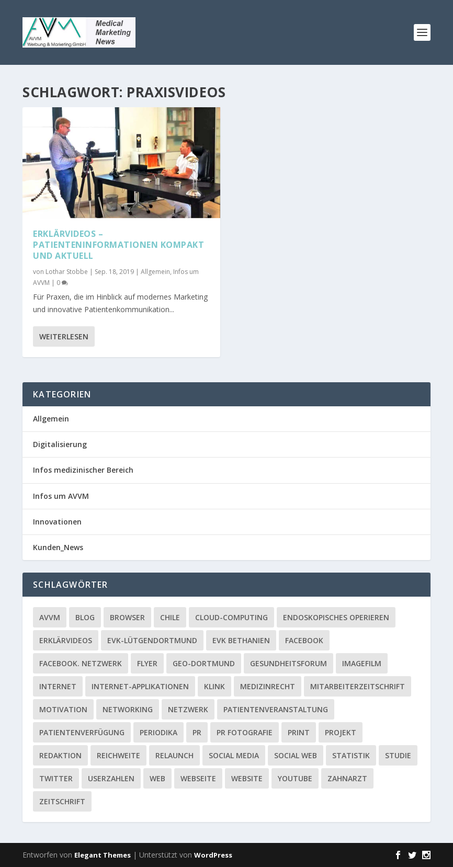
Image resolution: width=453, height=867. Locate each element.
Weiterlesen (63, 336)
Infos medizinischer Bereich (83, 470)
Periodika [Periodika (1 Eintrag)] (158, 732)
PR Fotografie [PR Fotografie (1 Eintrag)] (245, 732)
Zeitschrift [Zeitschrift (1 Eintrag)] (62, 801)
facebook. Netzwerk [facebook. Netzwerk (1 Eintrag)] (80, 663)
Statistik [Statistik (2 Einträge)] (351, 755)
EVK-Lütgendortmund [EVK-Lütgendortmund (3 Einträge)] (152, 640)
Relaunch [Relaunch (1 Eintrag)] (174, 755)
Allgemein (155, 271)
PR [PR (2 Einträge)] (196, 732)
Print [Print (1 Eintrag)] (299, 732)
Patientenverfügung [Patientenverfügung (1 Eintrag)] (81, 732)
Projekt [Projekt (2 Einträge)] (340, 732)
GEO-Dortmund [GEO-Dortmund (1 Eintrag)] (204, 663)
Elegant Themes (102, 855)
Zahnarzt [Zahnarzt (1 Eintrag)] (347, 778)
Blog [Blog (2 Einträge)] (85, 617)
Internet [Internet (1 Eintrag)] (57, 686)
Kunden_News (58, 547)
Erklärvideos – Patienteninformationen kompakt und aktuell (118, 244)
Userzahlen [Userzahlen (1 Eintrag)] (111, 778)
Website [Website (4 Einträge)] (247, 778)
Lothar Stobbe (67, 271)
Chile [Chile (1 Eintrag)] (170, 617)
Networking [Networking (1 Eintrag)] (128, 709)
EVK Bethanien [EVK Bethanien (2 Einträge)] (241, 640)
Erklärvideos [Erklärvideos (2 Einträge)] (65, 640)
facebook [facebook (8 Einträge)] (304, 640)
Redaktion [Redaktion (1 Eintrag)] (60, 755)
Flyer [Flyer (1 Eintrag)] (147, 663)
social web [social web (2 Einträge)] (295, 755)
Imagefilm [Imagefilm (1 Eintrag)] (361, 663)
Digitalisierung (60, 444)
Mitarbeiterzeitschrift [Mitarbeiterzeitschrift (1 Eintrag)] (357, 686)
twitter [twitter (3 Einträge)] (56, 778)
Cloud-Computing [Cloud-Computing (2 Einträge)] (231, 617)
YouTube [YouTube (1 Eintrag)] (295, 778)
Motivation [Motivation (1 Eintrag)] (63, 709)
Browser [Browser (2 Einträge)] (127, 617)
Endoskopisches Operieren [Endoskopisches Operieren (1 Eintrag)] (336, 617)
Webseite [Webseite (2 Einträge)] (198, 778)
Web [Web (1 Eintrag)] (157, 778)
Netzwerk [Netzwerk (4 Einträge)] (188, 709)
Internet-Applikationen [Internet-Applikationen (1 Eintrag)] (140, 686)
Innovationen (57, 522)
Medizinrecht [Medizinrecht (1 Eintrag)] (267, 686)
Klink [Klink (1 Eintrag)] (214, 686)
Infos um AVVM (61, 496)
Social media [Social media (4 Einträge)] (234, 755)
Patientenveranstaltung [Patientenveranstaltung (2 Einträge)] (275, 709)
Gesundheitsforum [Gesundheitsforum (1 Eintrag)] (288, 663)
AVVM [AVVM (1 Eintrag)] (49, 617)
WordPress (213, 855)
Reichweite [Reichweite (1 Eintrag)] (118, 755)
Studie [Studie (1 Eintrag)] (398, 755)
